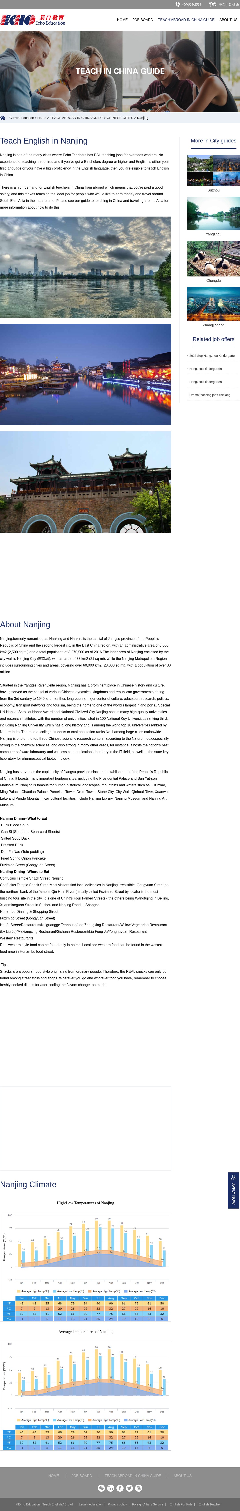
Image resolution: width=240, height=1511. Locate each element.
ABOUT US (229, 20)
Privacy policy (117, 1504)
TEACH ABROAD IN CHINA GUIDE (186, 20)
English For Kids (181, 1504)
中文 (222, 4)
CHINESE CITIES (120, 118)
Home (41, 118)
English (234, 4)
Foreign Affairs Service (147, 1504)
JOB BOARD (143, 20)
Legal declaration (91, 1504)
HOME (122, 20)
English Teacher (210, 1504)
